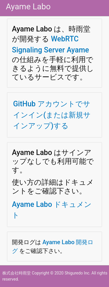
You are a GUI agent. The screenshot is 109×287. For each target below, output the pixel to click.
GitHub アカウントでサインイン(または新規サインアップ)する (52, 115)
